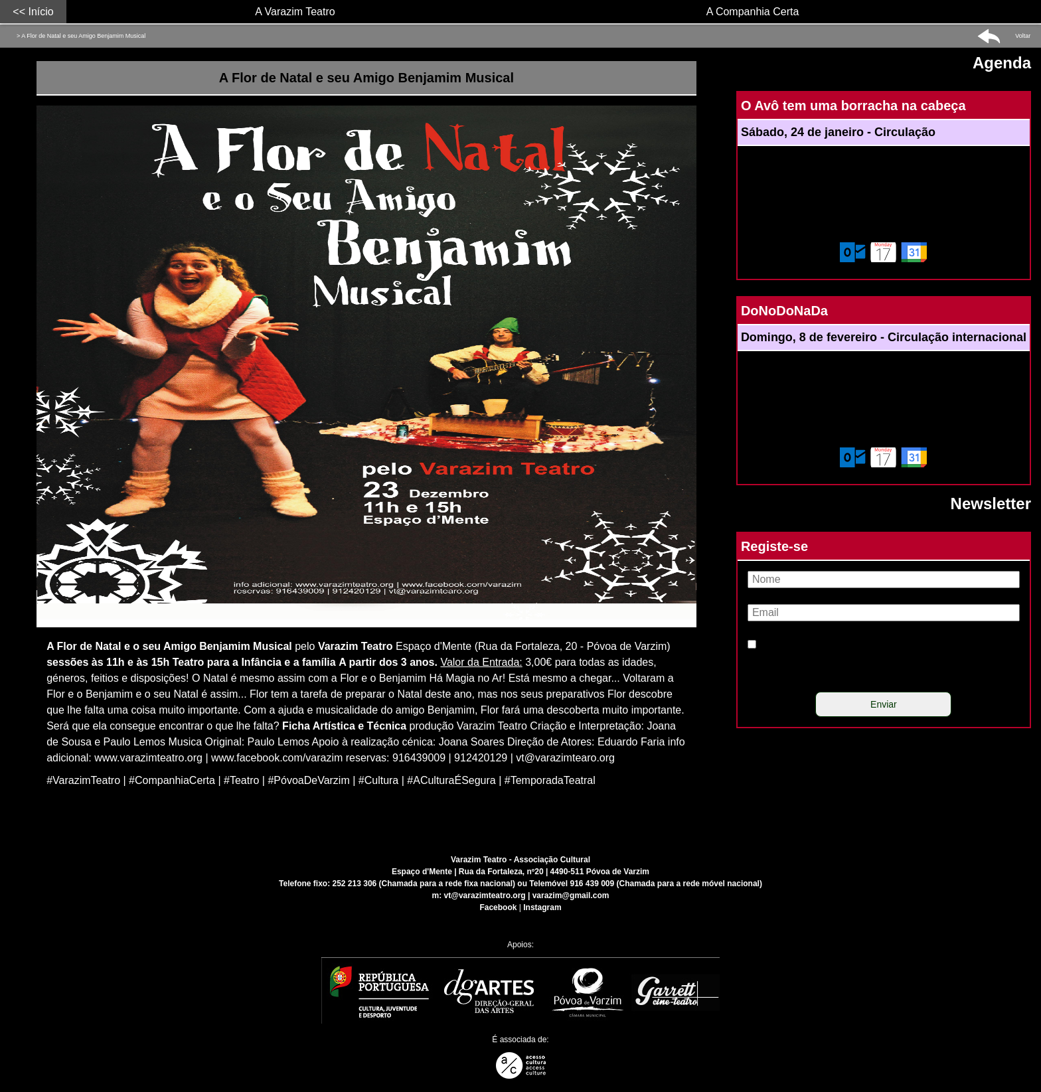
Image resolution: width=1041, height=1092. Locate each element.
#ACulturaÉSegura (451, 780)
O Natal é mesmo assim (248, 678)
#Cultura (378, 780)
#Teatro (241, 780)
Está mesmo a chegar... (564, 678)
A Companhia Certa (752, 11)
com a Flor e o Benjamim (367, 678)
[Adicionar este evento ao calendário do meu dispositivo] (884, 252)
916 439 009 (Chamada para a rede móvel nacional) (665, 883)
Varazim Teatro (355, 646)
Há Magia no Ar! (467, 678)
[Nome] (884, 579)
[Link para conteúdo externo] (371, 630)
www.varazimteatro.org (148, 757)
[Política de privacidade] (752, 644)
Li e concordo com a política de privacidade (860, 660)
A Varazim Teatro (295, 11)
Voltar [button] (1022, 36)
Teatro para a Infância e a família (254, 662)
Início (40, 11)
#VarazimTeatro (83, 780)
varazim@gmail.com (570, 895)
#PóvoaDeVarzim (308, 780)
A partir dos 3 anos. (388, 662)
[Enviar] (883, 704)
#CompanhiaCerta (172, 780)
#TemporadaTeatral (550, 780)
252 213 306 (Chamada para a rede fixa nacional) (424, 883)
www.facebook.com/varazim (277, 757)
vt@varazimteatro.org (485, 895)
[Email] (884, 612)
